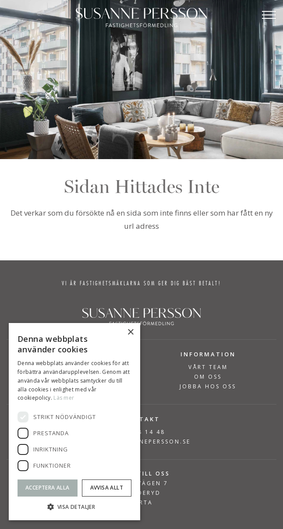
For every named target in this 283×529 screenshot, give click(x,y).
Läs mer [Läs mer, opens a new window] (63, 397)
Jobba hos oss (208, 386)
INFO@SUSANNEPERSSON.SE (141, 441)
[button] (74, 506)
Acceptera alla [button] (47, 487)
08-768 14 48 (141, 432)
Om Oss (208, 377)
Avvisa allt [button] (106, 487)
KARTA (141, 502)
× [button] (130, 332)
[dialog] (74, 421)
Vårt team (208, 367)
